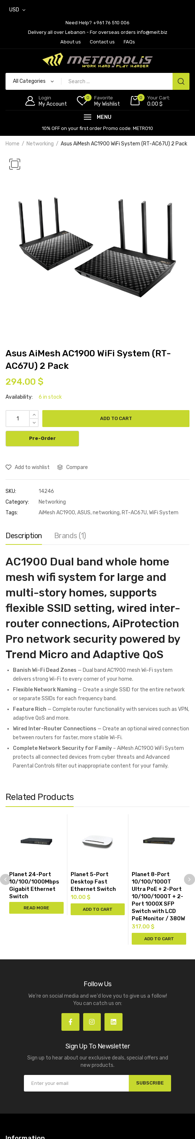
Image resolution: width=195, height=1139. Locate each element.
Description (24, 535)
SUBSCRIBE (150, 1083)
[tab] (24, 537)
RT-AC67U (134, 512)
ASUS (84, 512)
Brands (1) (70, 535)
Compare (77, 467)
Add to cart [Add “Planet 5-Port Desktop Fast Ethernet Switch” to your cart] (98, 909)
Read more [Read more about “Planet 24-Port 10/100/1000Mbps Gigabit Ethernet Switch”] (36, 907)
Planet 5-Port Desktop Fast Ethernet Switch (93, 881)
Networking (40, 144)
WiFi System (163, 512)
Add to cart (116, 418)
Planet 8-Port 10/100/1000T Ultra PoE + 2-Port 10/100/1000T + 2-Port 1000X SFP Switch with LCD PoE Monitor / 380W (158, 896)
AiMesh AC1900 (57, 512)
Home (13, 144)
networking (106, 512)
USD (14, 10)
